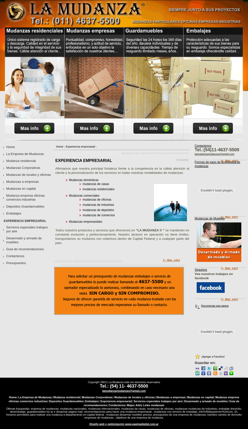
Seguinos (201, 270)
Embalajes (13, 213)
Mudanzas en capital (21, 188)
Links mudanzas (153, 405)
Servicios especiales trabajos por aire (27, 229)
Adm (139, 405)
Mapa (130, 405)
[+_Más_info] (171, 260)
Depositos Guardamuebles (25, 206)
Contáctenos (15, 256)
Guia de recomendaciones (25, 249)
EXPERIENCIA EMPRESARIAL (83, 160)
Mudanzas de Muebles (210, 218)
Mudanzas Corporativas (23, 168)
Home (59, 146)
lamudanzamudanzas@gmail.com (124, 390)
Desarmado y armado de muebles (24, 240)
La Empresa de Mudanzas (25, 154)
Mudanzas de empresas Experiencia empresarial (155, 153)
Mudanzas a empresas (22, 182)
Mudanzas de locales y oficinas (28, 175)
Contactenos (203, 146)
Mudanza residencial (21, 161)
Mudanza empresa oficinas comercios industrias (25, 197)
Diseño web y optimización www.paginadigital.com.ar (124, 424)
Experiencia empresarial (80, 146)
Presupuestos (16, 263)
